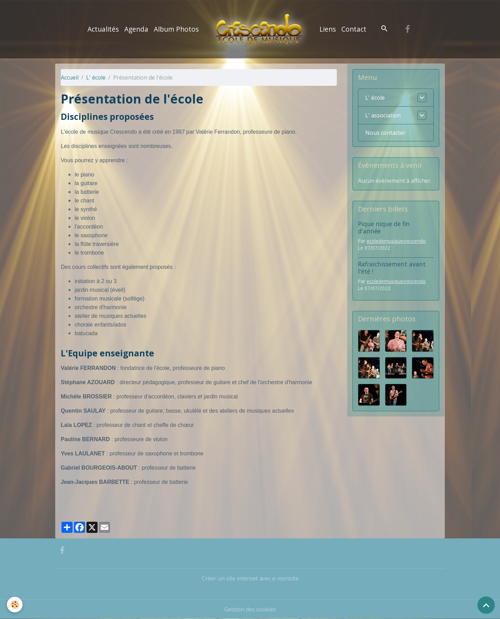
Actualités (103, 29)
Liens (327, 29)
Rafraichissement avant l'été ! (392, 267)
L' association (383, 115)
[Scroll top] (486, 605)
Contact (353, 29)
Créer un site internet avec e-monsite (250, 578)
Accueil (69, 77)
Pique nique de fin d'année (384, 227)
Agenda (136, 29)
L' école (96, 77)
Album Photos (176, 29)
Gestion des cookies (250, 609)
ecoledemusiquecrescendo (396, 241)
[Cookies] (15, 604)
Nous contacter (385, 133)
